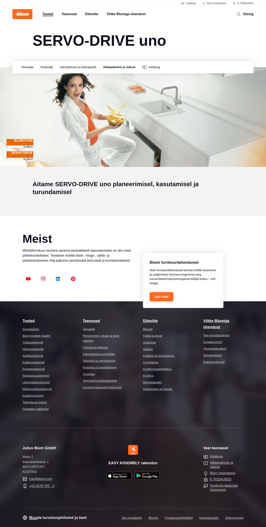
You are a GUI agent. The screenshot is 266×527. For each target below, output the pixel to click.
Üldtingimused (234, 518)
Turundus (89, 374)
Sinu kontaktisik (132, 518)
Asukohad (149, 342)
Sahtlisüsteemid (32, 355)
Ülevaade (89, 329)
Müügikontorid (212, 355)
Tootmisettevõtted (214, 348)
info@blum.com (40, 479)
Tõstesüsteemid (32, 342)
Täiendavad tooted (34, 402)
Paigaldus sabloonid (35, 409)
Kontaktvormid (212, 342)
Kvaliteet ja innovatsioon (158, 355)
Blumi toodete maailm (36, 335)
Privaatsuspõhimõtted (179, 518)
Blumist (148, 329)
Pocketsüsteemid (33, 369)
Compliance (150, 362)
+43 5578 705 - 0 (41, 486)
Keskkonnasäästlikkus (157, 369)
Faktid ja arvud (152, 335)
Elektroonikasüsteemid (37, 389)
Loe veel (161, 296)
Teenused (91, 321)
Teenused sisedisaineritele (100, 380)
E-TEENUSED (243, 3)
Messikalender (152, 382)
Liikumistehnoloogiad (36, 382)
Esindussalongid (213, 362)
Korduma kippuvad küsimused (102, 387)
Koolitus (148, 375)
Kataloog (188, 3)
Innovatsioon (30, 329)
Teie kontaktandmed (216, 335)
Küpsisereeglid (208, 518)
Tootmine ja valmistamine (99, 360)
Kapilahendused (32, 395)
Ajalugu (148, 349)
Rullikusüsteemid (33, 362)
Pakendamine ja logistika (99, 354)
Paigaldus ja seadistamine (100, 367)
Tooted (28, 321)
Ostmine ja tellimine (95, 347)
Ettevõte (150, 321)
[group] (26, 67)
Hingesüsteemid (32, 349)
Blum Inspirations (214, 3)
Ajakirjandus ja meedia (157, 389)
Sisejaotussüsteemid (35, 375)
